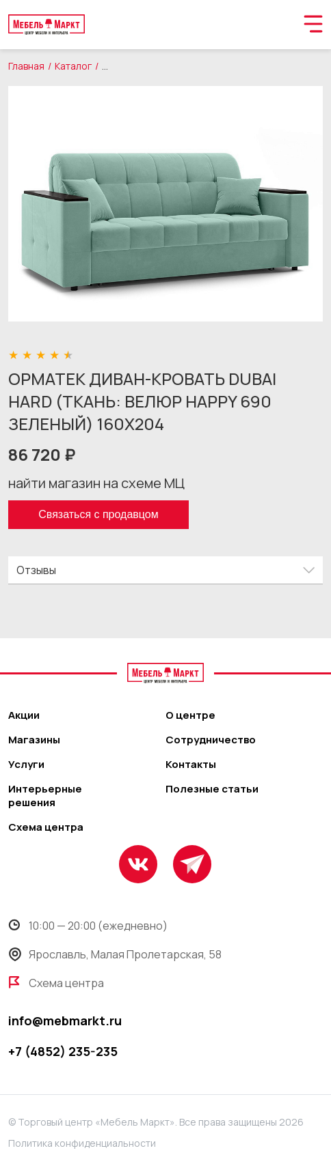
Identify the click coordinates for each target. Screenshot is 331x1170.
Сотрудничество (211, 740)
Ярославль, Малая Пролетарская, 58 (115, 954)
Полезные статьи (212, 789)
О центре (190, 715)
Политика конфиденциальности (82, 1143)
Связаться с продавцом (98, 514)
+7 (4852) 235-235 (63, 1051)
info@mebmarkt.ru (65, 1020)
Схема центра (45, 827)
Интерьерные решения (45, 796)
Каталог (73, 65)
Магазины (34, 740)
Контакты (191, 764)
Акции (24, 715)
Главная (26, 65)
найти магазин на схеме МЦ (96, 483)
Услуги (26, 764)
